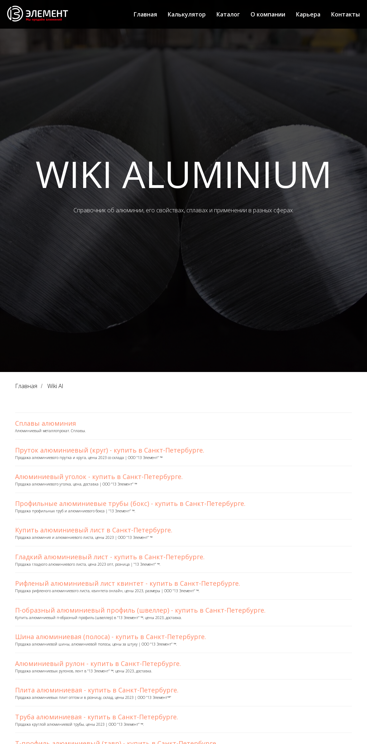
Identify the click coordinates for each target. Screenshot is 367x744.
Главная (145, 14)
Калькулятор (187, 14)
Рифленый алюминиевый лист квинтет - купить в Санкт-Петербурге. (127, 583)
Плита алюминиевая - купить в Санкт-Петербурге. (96, 690)
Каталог (228, 14)
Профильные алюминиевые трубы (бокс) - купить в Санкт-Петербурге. (130, 503)
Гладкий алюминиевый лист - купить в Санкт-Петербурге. (110, 556)
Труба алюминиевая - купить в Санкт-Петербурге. (96, 716)
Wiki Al (55, 386)
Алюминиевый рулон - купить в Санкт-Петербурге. (98, 663)
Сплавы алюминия (45, 423)
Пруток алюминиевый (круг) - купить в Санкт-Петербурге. (109, 450)
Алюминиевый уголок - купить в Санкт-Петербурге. (99, 476)
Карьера (308, 14)
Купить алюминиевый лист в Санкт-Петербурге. (93, 530)
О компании (268, 14)
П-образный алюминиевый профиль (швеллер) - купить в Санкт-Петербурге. (140, 610)
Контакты (345, 14)
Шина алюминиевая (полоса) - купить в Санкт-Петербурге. (110, 636)
